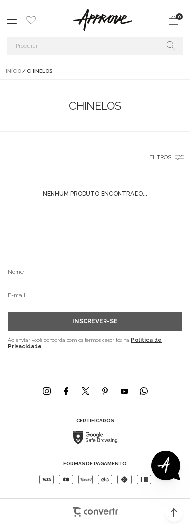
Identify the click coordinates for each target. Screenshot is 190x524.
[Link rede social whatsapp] (144, 391)
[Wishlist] (31, 20)
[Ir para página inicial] (13, 71)
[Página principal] (102, 20)
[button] (174, 513)
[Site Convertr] (95, 507)
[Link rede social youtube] (124, 391)
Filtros (160, 157)
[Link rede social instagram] (46, 391)
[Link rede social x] (85, 391)
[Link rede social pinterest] (105, 391)
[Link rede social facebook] (66, 391)
